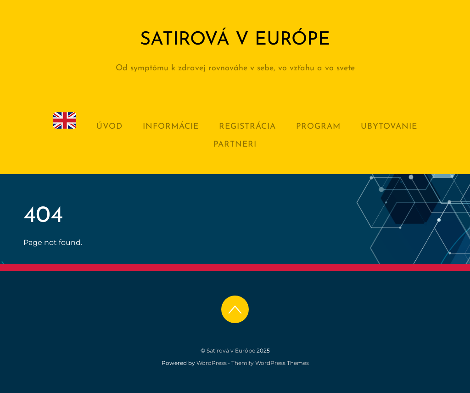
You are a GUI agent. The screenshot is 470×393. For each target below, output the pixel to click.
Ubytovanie (389, 127)
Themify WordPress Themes (270, 362)
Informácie (171, 127)
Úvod (109, 127)
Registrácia (247, 127)
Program (318, 127)
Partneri (235, 144)
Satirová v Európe (231, 350)
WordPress (211, 362)
